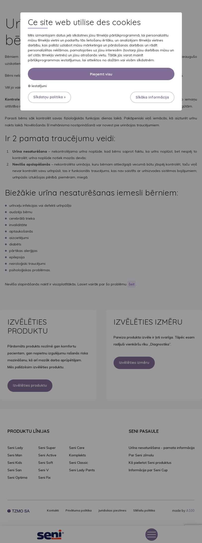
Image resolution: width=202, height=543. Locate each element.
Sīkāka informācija (152, 97)
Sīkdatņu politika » (49, 97)
